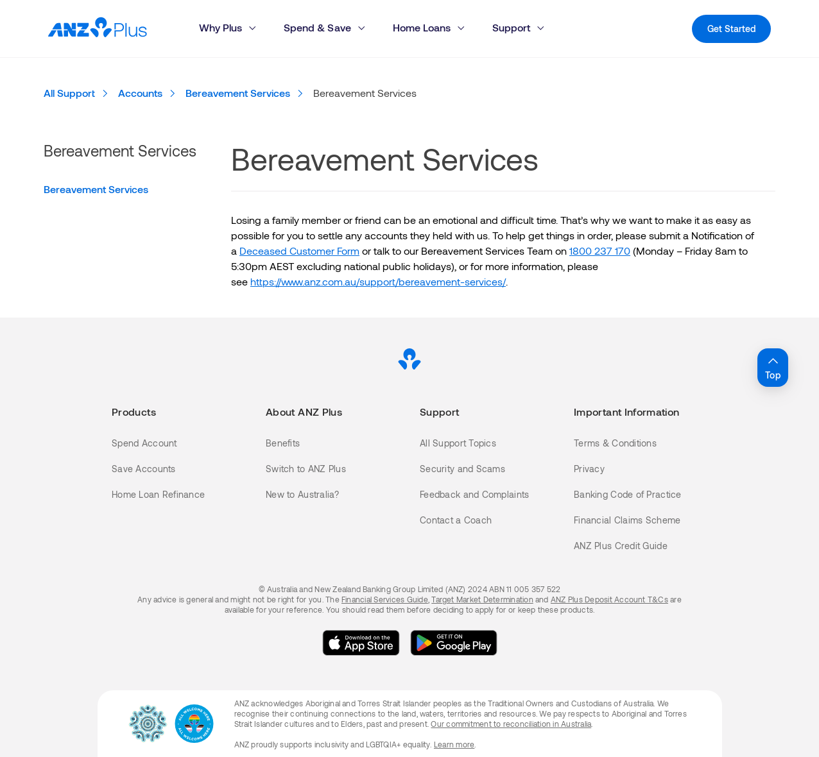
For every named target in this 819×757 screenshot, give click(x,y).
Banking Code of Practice (628, 494)
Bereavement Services (96, 189)
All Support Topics (458, 443)
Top (772, 366)
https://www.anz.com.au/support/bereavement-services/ (378, 281)
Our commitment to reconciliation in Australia (511, 723)
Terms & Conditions (615, 443)
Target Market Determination (482, 599)
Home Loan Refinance (158, 494)
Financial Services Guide (384, 599)
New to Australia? (303, 494)
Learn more (454, 744)
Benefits (283, 443)
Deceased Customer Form (299, 250)
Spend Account (144, 443)
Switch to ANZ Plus (306, 468)
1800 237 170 (599, 250)
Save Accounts (144, 468)
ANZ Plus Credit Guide (621, 545)
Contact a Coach (456, 520)
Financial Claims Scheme (627, 520)
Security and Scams (462, 468)
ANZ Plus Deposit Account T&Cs (609, 599)
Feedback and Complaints (474, 494)
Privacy (589, 468)
